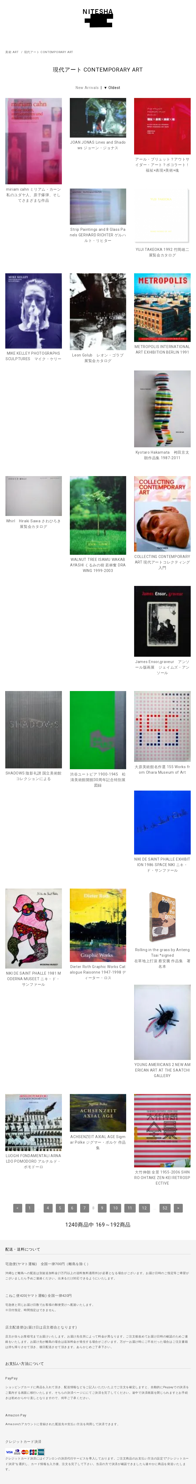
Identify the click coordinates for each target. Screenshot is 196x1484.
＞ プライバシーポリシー (98, 1419)
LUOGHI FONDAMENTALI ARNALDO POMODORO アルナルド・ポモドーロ (33, 944)
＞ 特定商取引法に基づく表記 (98, 1434)
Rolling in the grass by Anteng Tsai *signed (98, 837)
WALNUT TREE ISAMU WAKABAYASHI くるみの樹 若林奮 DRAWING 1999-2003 (98, 517)
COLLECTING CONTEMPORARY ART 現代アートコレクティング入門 (162, 514)
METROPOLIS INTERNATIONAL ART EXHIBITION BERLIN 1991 (98, 398)
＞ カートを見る (98, 1449)
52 (165, 991)
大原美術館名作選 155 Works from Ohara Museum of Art (33, 732)
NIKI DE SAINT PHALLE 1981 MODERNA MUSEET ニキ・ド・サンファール (162, 743)
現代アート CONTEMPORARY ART (48, 52)
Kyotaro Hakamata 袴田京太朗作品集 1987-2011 (162, 407)
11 (130, 991)
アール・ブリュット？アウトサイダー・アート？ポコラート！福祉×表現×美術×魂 (162, 164)
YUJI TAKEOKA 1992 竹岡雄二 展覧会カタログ (98, 282)
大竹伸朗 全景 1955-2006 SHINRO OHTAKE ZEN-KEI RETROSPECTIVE (162, 960)
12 (144, 991)
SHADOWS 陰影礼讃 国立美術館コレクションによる (98, 626)
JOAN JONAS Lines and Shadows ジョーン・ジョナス (98, 145)
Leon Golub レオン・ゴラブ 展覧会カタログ (35, 407)
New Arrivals (87, 88)
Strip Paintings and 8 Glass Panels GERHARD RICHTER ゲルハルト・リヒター (33, 265)
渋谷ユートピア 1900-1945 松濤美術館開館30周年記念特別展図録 (162, 629)
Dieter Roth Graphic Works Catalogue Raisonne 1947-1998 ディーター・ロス (33, 851)
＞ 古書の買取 (98, 1405)
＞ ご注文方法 (98, 1390)
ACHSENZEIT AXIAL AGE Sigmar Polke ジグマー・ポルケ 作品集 (98, 925)
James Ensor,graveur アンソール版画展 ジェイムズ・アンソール (33, 622)
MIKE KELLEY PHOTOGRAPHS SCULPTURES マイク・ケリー (162, 301)
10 (115, 991)
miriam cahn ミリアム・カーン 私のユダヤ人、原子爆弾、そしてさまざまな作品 (33, 195)
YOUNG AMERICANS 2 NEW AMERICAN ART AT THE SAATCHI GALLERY (162, 853)
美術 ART (12, 52)
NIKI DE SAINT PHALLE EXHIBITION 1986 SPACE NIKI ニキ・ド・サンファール (98, 727)
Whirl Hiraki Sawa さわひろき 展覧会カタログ (34, 476)
